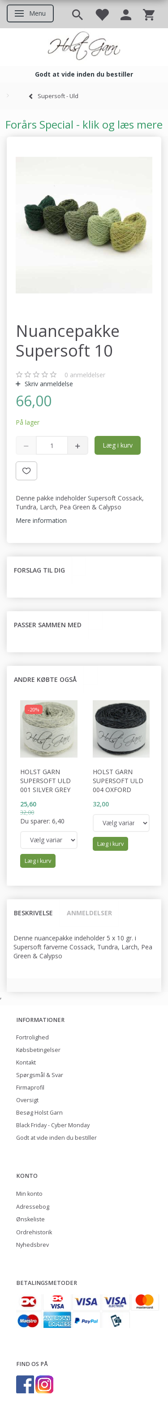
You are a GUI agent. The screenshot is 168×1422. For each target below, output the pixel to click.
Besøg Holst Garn (39, 1112)
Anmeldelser (89, 913)
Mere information (41, 520)
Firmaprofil (30, 1087)
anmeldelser (85, 375)
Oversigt (27, 1100)
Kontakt (26, 1062)
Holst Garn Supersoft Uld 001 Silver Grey (45, 780)
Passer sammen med (48, 625)
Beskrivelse (33, 913)
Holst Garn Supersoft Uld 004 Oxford (118, 780)
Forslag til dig (39, 570)
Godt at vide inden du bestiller (56, 1138)
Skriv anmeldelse (48, 383)
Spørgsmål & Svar (39, 1075)
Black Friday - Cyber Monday (53, 1125)
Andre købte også (45, 679)
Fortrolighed (32, 1037)
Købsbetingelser (38, 1050)
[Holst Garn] (84, 47)
